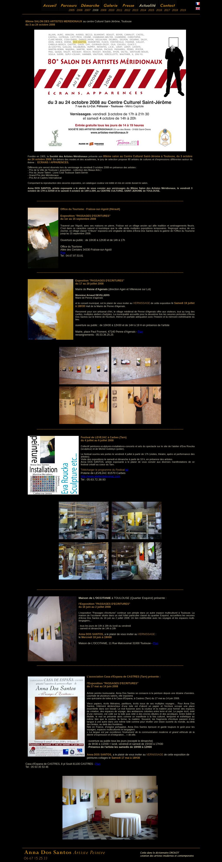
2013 (135, 10)
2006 (80, 10)
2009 (103, 10)
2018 (175, 10)
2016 (159, 10)
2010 (111, 10)
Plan (63, 252)
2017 (167, 10)
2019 (183, 10)
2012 (127, 10)
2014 (143, 10)
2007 (87, 10)
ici (127, 469)
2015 (151, 10)
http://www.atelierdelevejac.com (100, 476)
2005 (72, 10)
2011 (119, 10)
